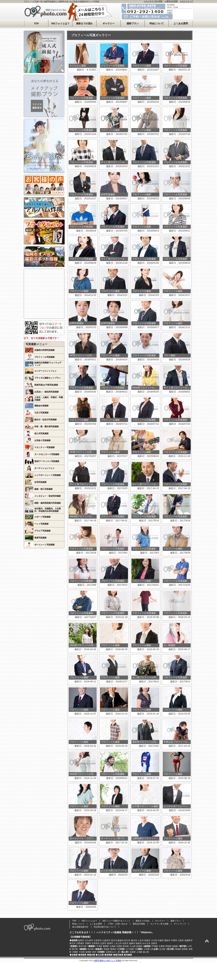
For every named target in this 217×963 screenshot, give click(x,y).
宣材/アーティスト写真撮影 (46, 461)
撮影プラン (133, 23)
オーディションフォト (44, 468)
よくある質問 (181, 23)
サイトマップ (180, 924)
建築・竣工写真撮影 (43, 489)
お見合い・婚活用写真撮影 (46, 392)
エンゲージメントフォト (45, 371)
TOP (36, 23)
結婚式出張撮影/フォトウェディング (47, 364)
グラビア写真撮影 (42, 531)
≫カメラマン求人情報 (153, 1)
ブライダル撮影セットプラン (47, 378)
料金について (157, 23)
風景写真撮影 (40, 538)
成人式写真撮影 (41, 433)
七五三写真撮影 (41, 413)
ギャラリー (108, 23)
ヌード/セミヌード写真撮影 (46, 454)
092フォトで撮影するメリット (116, 921)
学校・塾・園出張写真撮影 (46, 426)
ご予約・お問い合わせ (117, 924)
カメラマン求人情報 (159, 924)
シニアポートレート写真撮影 (47, 475)
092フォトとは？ (60, 23)
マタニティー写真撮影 (44, 447)
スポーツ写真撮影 (42, 517)
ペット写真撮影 (41, 524)
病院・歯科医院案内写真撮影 (47, 503)
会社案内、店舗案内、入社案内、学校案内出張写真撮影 (47, 510)
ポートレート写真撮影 (44, 545)
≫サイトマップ (186, 1)
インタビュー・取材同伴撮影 (47, 496)
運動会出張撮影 (41, 406)
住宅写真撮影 (40, 482)
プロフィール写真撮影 (44, 357)
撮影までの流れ (84, 23)
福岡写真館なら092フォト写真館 (107, 960)
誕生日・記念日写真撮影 (45, 419)
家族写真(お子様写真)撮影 (46, 385)
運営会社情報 (139, 924)
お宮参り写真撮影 (42, 440)
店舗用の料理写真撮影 (44, 350)
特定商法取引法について (105, 927)
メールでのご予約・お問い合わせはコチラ (150, 16)
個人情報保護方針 (80, 927)
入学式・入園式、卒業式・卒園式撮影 (48, 398)
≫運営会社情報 (171, 1)
